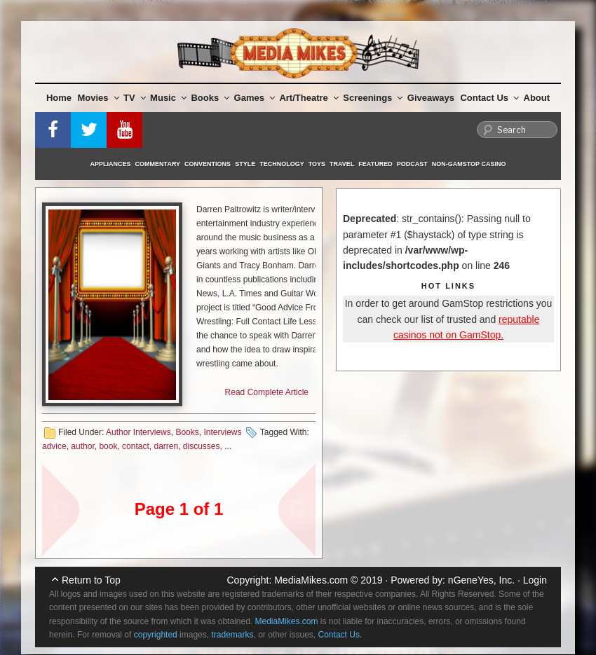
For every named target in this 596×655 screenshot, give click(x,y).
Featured (375, 163)
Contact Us (489, 97)
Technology (281, 163)
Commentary (158, 163)
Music (168, 97)
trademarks (232, 635)
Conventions (207, 163)
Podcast (412, 163)
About (537, 97)
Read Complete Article (267, 392)
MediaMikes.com (311, 580)
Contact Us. (340, 635)
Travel (342, 163)
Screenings (372, 97)
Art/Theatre (308, 97)
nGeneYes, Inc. (481, 580)
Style (245, 163)
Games (254, 97)
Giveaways (430, 97)
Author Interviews (138, 432)
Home (59, 97)
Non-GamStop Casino (469, 163)
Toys (317, 163)
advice (54, 446)
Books (210, 97)
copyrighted (155, 635)
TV (134, 97)
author (82, 446)
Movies (98, 97)
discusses (201, 446)
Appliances (110, 163)
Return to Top (91, 580)
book (108, 446)
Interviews (222, 432)
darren (166, 446)
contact (135, 446)
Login (535, 580)
